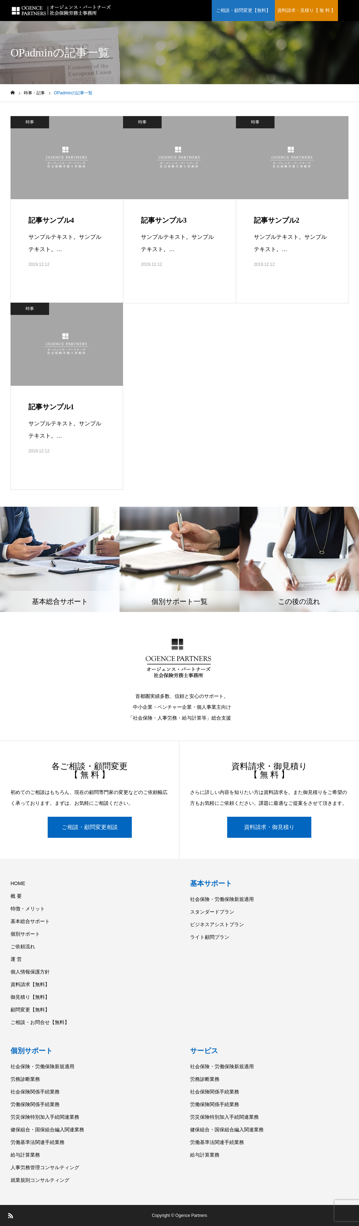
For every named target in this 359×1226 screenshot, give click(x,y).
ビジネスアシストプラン (217, 924)
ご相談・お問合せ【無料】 (40, 1022)
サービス (204, 1051)
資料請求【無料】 (30, 984)
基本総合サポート (30, 921)
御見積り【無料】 (30, 997)
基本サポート (211, 883)
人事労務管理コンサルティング (45, 1167)
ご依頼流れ (23, 946)
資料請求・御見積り (269, 827)
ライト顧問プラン (209, 937)
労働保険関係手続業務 (35, 1104)
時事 (30, 122)
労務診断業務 (25, 1079)
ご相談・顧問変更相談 (90, 827)
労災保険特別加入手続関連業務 (45, 1117)
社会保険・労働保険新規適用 (222, 899)
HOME (18, 883)
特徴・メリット (28, 908)
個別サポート (25, 934)
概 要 (16, 896)
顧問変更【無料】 (30, 1009)
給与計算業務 (25, 1155)
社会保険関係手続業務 (35, 1091)
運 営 (16, 959)
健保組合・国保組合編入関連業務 (47, 1129)
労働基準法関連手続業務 (38, 1142)
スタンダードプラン (212, 912)
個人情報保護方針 (30, 972)
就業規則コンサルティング (40, 1180)
